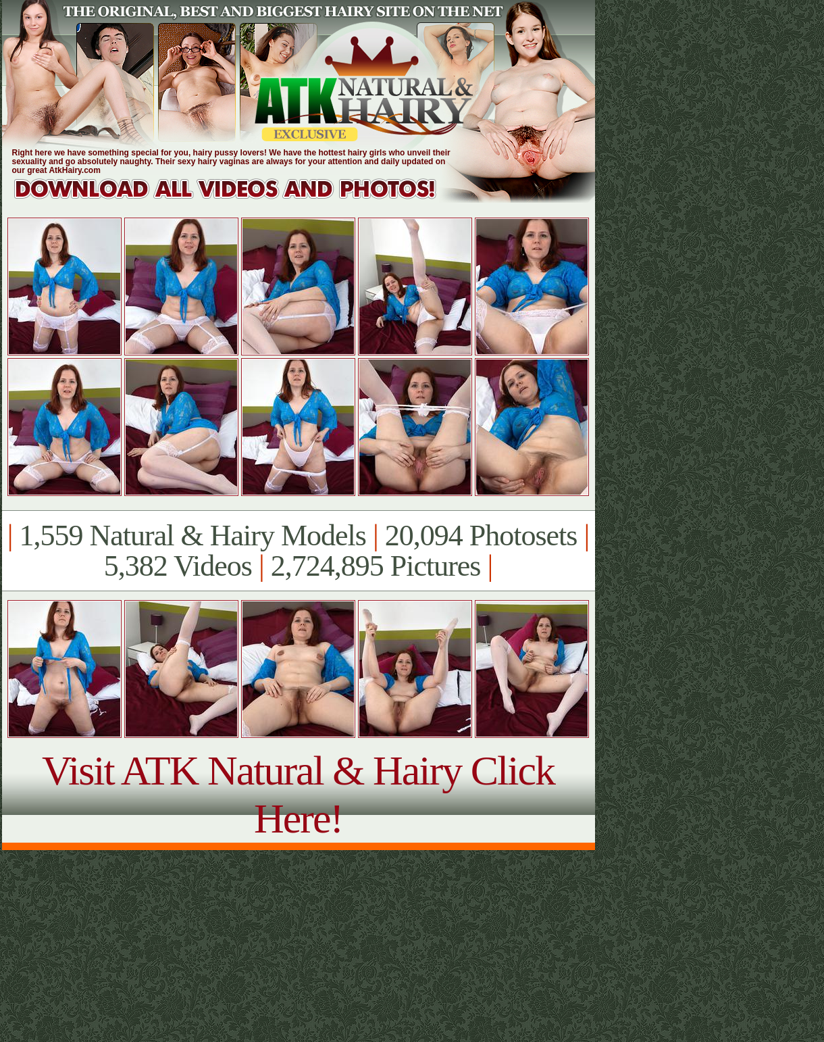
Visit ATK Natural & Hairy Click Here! (298, 794)
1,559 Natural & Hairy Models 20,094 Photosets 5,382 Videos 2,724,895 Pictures (298, 550)
